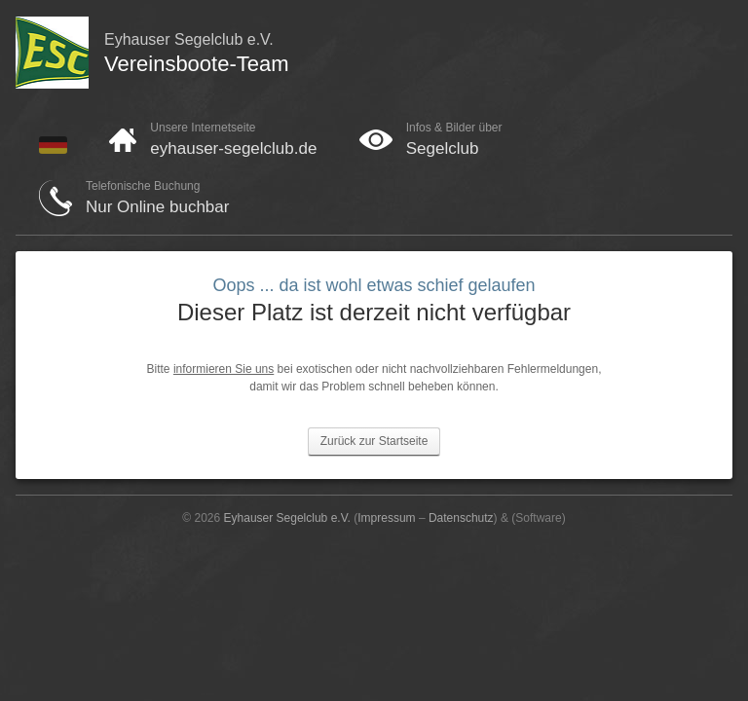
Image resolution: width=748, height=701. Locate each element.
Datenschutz (461, 518)
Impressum (386, 518)
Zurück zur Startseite (374, 441)
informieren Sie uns (223, 369)
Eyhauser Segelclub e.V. (287, 518)
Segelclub (442, 148)
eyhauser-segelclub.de (233, 148)
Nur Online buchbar (157, 207)
